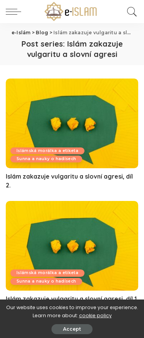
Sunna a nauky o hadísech (46, 158)
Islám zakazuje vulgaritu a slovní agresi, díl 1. (72, 299)
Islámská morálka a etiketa (47, 150)
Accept (72, 329)
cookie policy (95, 315)
